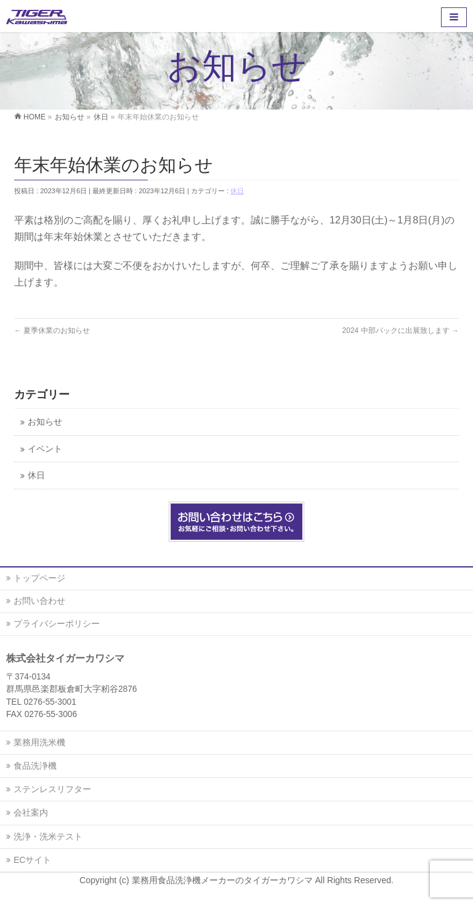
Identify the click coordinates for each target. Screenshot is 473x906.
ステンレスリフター (52, 789)
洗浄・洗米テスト (48, 836)
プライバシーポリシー (57, 623)
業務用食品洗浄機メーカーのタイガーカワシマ (223, 880)
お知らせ (45, 422)
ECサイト (32, 860)
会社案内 (31, 812)
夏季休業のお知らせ (52, 330)
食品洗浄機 (35, 766)
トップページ (39, 578)
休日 (237, 190)
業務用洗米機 (39, 742)
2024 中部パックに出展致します (400, 330)
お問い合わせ (39, 601)
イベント (45, 449)
